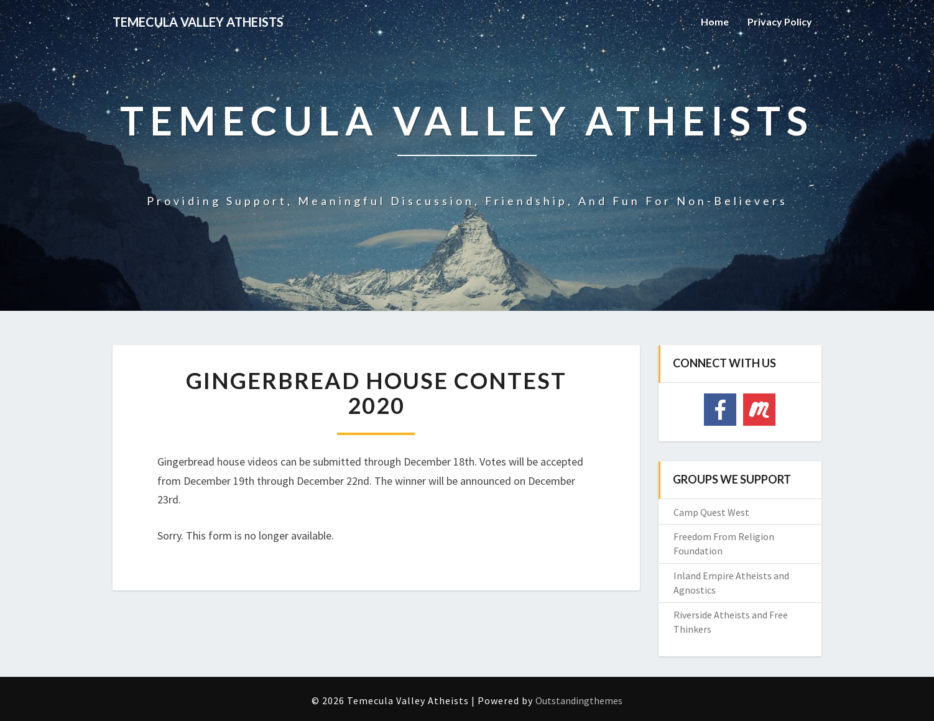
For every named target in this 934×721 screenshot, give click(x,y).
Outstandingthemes (578, 700)
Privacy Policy (779, 21)
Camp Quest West (711, 512)
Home (715, 21)
